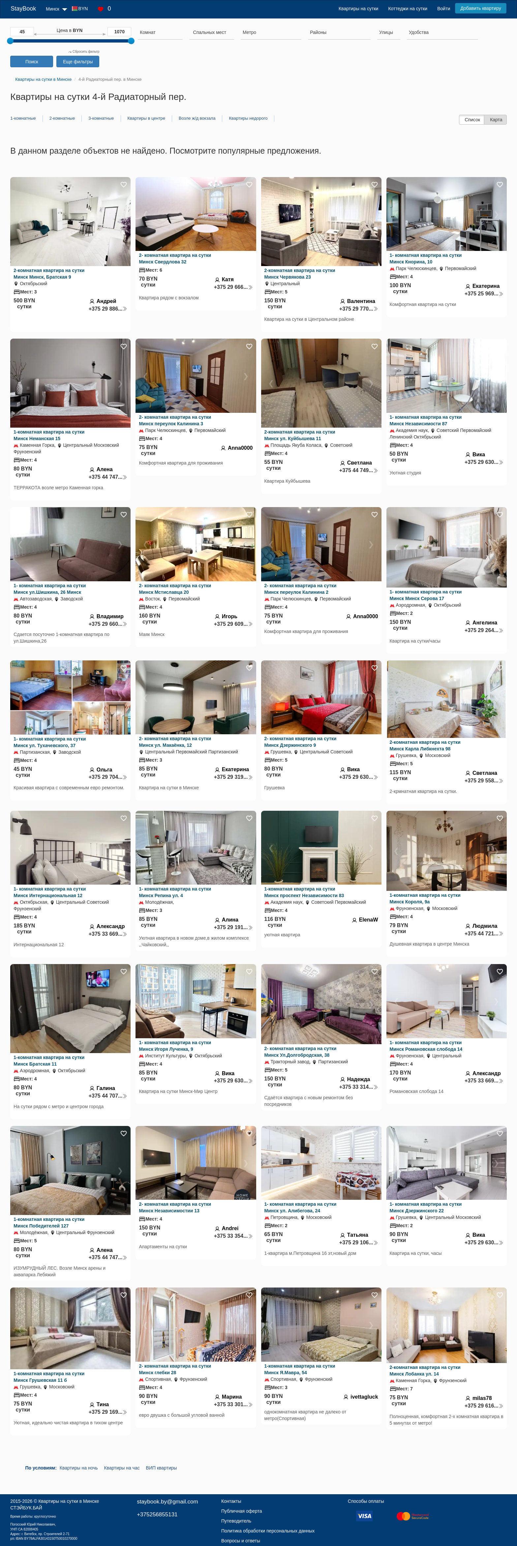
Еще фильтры (78, 61)
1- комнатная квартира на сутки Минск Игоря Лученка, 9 (175, 1046)
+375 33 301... (233, 1404)
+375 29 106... (358, 1242)
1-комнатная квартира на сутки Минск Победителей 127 (49, 1222)
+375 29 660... (108, 624)
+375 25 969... (484, 293)
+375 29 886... (108, 309)
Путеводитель (236, 1521)
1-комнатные (23, 118)
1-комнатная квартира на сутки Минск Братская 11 (49, 1061)
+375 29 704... (108, 777)
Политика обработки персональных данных (268, 1530)
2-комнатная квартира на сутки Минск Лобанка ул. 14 (425, 1371)
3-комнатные (101, 118)
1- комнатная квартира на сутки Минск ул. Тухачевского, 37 (50, 742)
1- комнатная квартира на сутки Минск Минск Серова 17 (426, 595)
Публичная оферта (241, 1511)
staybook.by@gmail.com (167, 1502)
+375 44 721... (484, 933)
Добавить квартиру (480, 8)
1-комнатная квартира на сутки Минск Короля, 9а (425, 898)
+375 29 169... (108, 1412)
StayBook (23, 8)
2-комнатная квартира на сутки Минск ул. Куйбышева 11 (299, 435)
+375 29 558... (484, 780)
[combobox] (160, 33)
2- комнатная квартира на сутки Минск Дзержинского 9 (300, 742)
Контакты (231, 1501)
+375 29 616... (484, 1406)
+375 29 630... (484, 462)
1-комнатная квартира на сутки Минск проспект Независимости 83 (304, 892)
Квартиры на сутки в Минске (68, 1501)
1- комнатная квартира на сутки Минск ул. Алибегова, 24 (300, 1207)
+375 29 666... (233, 287)
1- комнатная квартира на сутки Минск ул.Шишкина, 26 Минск (50, 589)
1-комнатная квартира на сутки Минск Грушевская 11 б (49, 1377)
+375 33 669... (108, 934)
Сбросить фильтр (83, 51)
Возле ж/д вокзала (197, 118)
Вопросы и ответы (240, 1540)
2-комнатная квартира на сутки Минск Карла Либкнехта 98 (425, 745)
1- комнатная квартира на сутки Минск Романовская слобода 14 (426, 1046)
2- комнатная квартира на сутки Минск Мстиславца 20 (175, 589)
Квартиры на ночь (79, 1467)
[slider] (10, 41)
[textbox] (209, 32)
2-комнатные (62, 118)
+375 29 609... (233, 624)
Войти (443, 8)
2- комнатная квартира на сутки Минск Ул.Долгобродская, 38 (300, 1052)
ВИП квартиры (161, 1467)
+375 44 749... (358, 470)
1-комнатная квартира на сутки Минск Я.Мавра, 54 (299, 1369)
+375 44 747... (108, 477)
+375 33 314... (358, 1087)
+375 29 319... (233, 777)
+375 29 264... (484, 630)
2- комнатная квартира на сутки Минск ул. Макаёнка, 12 (175, 742)
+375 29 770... (358, 309)
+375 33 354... (233, 1236)
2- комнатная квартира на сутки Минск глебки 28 (175, 1369)
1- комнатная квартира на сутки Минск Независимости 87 (426, 420)
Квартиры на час (122, 1467)
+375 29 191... (233, 927)
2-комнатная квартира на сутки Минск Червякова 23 (299, 274)
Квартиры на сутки (358, 8)
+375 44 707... (108, 1096)
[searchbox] (160, 32)
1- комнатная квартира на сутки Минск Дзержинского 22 (426, 1207)
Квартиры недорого (248, 118)
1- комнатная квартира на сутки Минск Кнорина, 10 (426, 258)
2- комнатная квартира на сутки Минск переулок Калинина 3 (175, 420)
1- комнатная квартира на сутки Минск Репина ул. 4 (175, 892)
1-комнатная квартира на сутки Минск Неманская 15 (49, 435)
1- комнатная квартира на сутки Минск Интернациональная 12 (50, 892)
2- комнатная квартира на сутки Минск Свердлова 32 (175, 258)
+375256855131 (157, 1514)
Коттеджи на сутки (407, 8)
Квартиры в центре (147, 118)
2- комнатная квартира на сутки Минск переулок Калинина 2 (300, 589)
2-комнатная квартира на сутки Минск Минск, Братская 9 (49, 274)
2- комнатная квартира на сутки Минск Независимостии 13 (175, 1207)
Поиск (31, 61)
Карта (496, 119)
